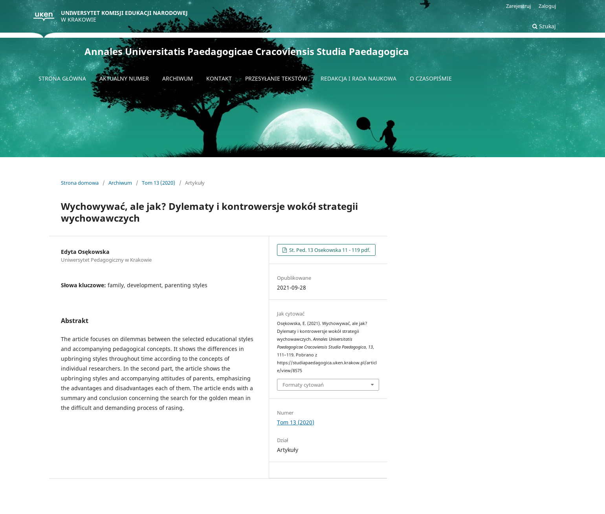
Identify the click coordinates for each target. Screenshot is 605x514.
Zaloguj (547, 5)
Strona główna (62, 78)
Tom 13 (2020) (158, 182)
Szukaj (544, 26)
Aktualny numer (124, 78)
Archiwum (177, 78)
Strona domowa (80, 182)
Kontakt (219, 78)
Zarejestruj (518, 5)
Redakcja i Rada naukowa (358, 78)
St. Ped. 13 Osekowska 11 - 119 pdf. (329, 249)
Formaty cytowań (303, 384)
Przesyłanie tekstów (276, 78)
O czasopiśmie (431, 78)
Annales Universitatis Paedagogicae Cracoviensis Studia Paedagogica (246, 51)
